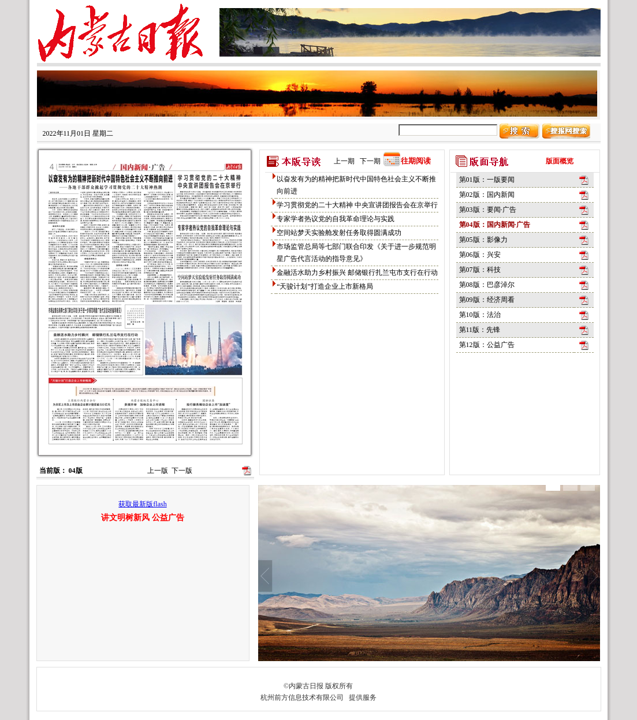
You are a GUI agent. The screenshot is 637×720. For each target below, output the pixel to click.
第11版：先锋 (480, 330)
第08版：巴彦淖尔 (487, 285)
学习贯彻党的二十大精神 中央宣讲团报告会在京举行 (357, 205)
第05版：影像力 (483, 240)
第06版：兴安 (480, 255)
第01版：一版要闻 (487, 180)
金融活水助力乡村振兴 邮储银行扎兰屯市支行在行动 (357, 272)
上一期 (344, 161)
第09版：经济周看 (487, 300)
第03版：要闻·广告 (487, 210)
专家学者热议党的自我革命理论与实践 (335, 219)
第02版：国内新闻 (487, 195)
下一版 (182, 471)
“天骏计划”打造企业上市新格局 (325, 286)
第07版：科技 (480, 270)
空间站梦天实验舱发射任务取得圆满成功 (339, 233)
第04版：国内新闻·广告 (494, 225)
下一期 (370, 161)
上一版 (157, 471)
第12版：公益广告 (487, 345)
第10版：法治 (480, 315)
